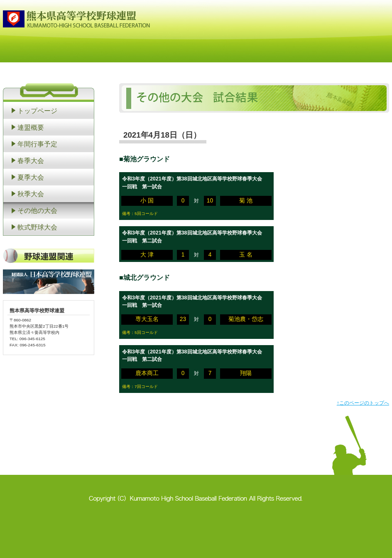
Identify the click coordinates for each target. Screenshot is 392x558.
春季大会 (30, 160)
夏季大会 (30, 177)
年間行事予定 (37, 144)
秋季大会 (30, 194)
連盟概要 (30, 127)
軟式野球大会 (37, 227)
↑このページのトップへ (363, 403)
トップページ (37, 110)
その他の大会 (37, 210)
